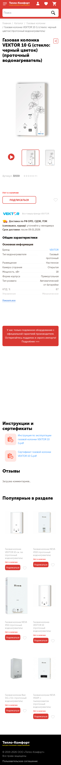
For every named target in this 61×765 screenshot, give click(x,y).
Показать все (8, 300)
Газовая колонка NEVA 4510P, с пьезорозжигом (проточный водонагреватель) (44, 701)
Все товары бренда (35, 214)
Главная (6, 23)
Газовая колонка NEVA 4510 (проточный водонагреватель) (44, 552)
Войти (38, 3)
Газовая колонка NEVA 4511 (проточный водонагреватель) (16, 625)
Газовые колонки (35, 23)
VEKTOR (54, 249)
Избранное (46, 4)
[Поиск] (30, 13)
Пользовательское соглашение (20, 761)
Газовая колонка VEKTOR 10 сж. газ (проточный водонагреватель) (14, 553)
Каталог (18, 23)
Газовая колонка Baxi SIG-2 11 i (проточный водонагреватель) (16, 698)
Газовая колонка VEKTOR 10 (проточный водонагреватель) (42, 626)
